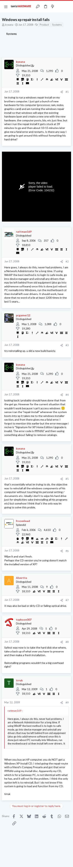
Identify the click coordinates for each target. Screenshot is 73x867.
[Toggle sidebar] (60, 6)
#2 (67, 261)
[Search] (67, 6)
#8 (67, 642)
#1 (67, 91)
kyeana (9, 24)
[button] (6, 6)
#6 (67, 550)
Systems (57, 24)
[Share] (61, 92)
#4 (67, 394)
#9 (67, 702)
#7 (67, 600)
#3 (67, 345)
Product (44, 24)
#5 (67, 478)
